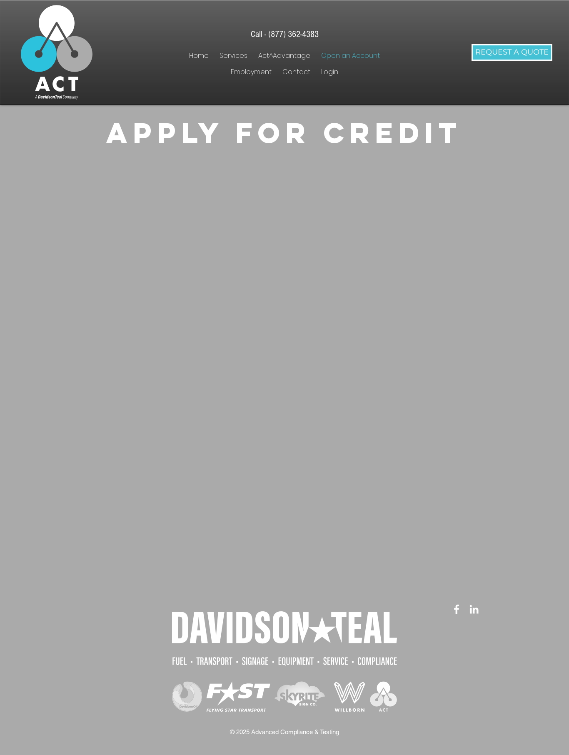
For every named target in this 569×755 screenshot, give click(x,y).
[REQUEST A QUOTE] (512, 52)
